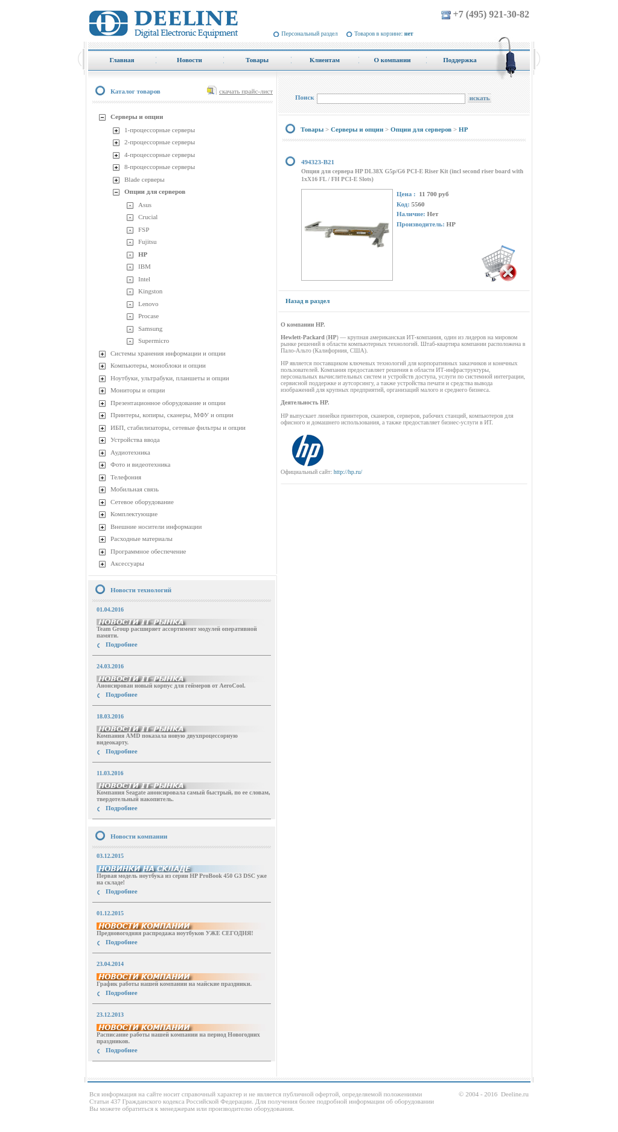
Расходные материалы (141, 538)
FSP (143, 229)
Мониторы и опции (137, 390)
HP (142, 254)
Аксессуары (127, 563)
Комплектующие (134, 513)
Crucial (148, 216)
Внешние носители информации (156, 526)
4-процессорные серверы (159, 154)
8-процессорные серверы (159, 166)
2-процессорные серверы (159, 141)
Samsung (150, 328)
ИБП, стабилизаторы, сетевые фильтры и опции (178, 427)
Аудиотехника (130, 452)
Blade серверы (144, 179)
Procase (148, 315)
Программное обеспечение (148, 551)
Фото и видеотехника (140, 464)
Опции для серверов (154, 191)
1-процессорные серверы (159, 129)
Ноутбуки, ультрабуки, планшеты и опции (169, 378)
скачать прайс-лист (246, 91)
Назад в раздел (307, 300)
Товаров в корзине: (383, 33)
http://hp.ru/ (348, 471)
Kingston (150, 291)
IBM (144, 266)
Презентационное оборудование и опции (168, 402)
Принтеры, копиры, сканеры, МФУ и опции (172, 414)
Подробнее (122, 644)
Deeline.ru (515, 1094)
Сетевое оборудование (142, 501)
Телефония (125, 477)
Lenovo (148, 303)
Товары (312, 129)
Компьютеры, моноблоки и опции (158, 365)
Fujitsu (147, 241)
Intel (144, 279)
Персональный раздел (309, 33)
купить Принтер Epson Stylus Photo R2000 (142, 1072)
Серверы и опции (136, 116)
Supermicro (153, 340)
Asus (144, 204)
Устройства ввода (135, 439)
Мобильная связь (134, 489)
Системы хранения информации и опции (168, 353)
